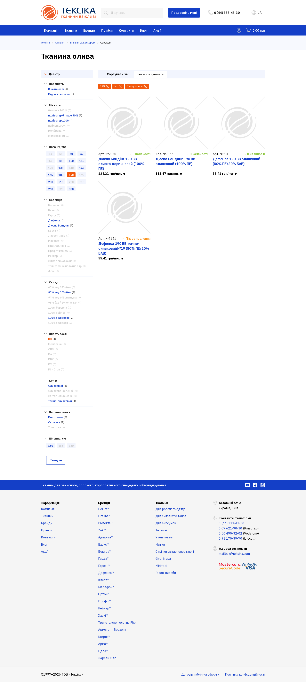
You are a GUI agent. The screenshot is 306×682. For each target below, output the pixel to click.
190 (71, 175)
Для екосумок (166, 523)
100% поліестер (58, 318)
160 (71, 446)
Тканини (71, 30)
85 (60, 161)
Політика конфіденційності (245, 674)
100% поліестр (58, 323)
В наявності (56, 89)
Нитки (160, 544)
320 (61, 189)
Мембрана (55, 344)
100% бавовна (57, 307)
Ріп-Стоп (54, 369)
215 (61, 182)
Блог (143, 30)
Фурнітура (163, 558)
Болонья (54, 205)
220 (71, 182)
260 (50, 189)
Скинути (56, 460)
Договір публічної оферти (200, 674)
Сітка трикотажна (60, 261)
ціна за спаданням (150, 74)
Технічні (161, 530)
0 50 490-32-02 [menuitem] (230, 533)
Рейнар (53, 256)
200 (50, 182)
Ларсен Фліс (56, 235)
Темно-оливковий (60, 401)
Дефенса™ (106, 573)
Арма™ (103, 644)
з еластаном (56, 136)
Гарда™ (103, 558)
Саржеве (54, 422)
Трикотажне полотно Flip (65, 266)
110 (81, 161)
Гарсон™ (104, 566)
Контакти (126, 30)
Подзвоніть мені (184, 13)
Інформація (50, 503)
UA (257, 13)
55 (60, 154)
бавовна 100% (57, 110)
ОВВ (51, 349)
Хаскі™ (103, 615)
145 (81, 168)
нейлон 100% (57, 125)
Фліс (51, 271)
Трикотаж (54, 427)
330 (71, 189)
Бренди (89, 30)
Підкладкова (57, 246)
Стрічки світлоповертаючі (175, 551)
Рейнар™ (104, 608)
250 (81, 182)
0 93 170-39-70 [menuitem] (230, 538)
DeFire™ (103, 509)
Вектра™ (104, 551)
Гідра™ (103, 651)
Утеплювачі (164, 537)
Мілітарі (161, 566)
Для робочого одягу (170, 509)
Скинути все (137, 86)
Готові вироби (166, 573)
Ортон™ (104, 594)
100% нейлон (57, 312)
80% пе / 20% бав (59, 292)
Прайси (107, 30)
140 (71, 168)
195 (81, 175)
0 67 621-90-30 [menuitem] (230, 528)
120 (50, 168)
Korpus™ (104, 637)
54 (50, 154)
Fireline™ (104, 516)
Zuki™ (102, 530)
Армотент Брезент (112, 629)
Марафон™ (106, 587)
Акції (157, 30)
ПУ (50, 364)
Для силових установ (171, 516)
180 (61, 175)
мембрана (54, 130)
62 (81, 154)
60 (71, 154)
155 (61, 446)
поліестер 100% (58, 120)
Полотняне (55, 417)
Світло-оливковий (60, 396)
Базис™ (103, 544)
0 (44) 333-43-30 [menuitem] (224, 13)
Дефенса (54, 220)
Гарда (52, 215)
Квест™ (103, 580)
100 (71, 161)
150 (50, 446)
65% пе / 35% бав (59, 287)
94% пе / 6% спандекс (62, 297)
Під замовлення (59, 94)
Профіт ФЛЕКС (58, 251)
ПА (50, 354)
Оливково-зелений (61, 391)
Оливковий (55, 386)
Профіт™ (104, 601)
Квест (52, 230)
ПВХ (51, 359)
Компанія (51, 30)
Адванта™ (105, 537)
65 (50, 161)
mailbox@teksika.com (234, 554)
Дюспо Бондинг (58, 225)
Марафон (54, 240)
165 (50, 175)
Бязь (51, 210)
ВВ (50, 339)
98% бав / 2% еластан (62, 302)
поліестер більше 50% (63, 115)
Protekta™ (105, 523)
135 (61, 168)
